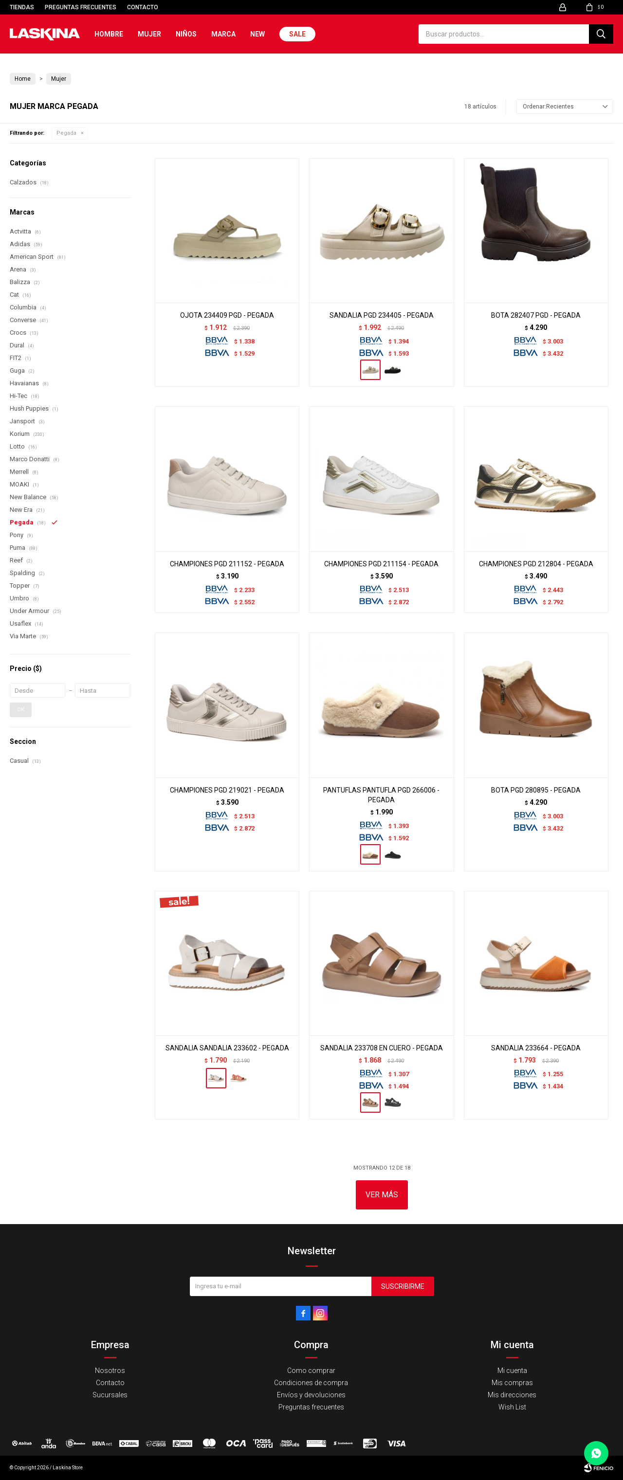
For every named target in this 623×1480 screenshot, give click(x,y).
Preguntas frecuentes (80, 7)
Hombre (108, 34)
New (257, 34)
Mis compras (512, 1383)
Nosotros (110, 1370)
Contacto (142, 7)
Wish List (512, 1407)
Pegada (66, 133)
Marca (223, 34)
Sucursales (110, 1395)
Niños (186, 34)
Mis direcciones (512, 1395)
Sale (297, 34)
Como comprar (311, 1370)
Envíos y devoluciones (311, 1395)
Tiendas (22, 7)
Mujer (149, 34)
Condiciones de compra (311, 1383)
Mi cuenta (512, 1370)
